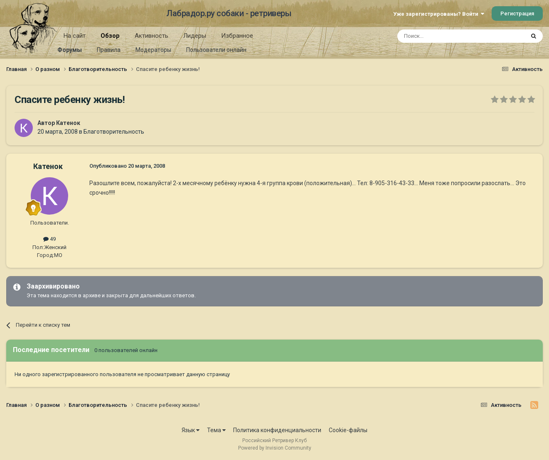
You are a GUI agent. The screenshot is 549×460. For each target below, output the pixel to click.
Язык (190, 430)
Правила (109, 49)
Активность (151, 35)
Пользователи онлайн (216, 49)
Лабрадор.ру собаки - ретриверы (228, 13)
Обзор (110, 38)
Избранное (237, 35)
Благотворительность (114, 131)
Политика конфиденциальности (277, 430)
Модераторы (153, 49)
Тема (216, 430)
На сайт (75, 35)
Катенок (68, 123)
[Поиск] (442, 36)
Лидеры (194, 35)
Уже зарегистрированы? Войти (438, 14)
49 (49, 239)
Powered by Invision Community (274, 448)
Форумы (69, 49)
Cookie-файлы (348, 430)
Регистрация (517, 13)
